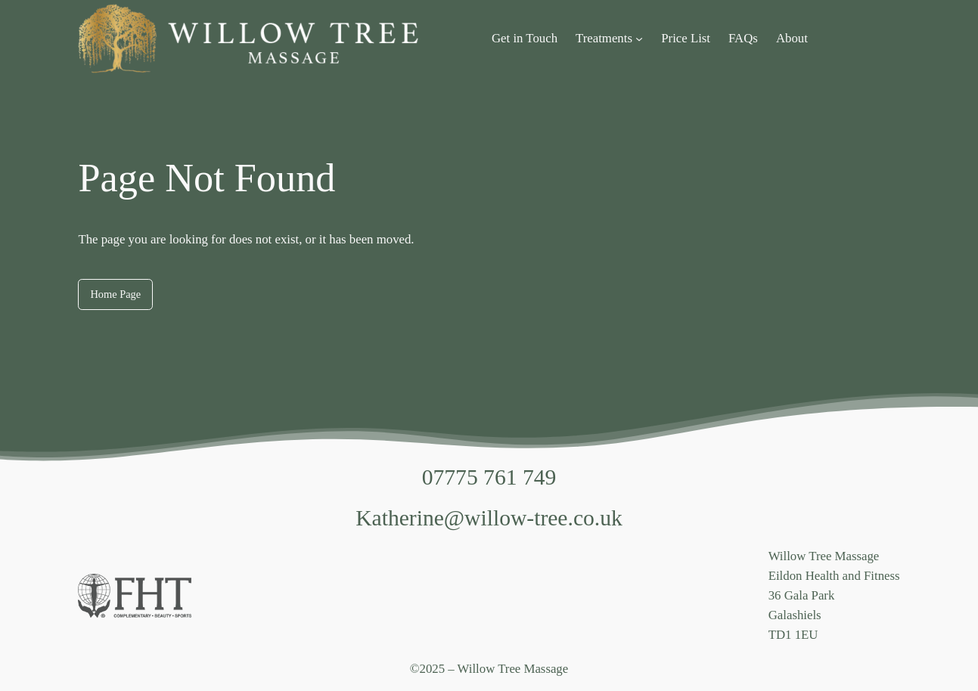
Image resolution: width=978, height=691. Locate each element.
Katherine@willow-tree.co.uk (489, 518)
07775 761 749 (489, 477)
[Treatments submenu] (639, 38)
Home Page (115, 294)
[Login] (893, 38)
